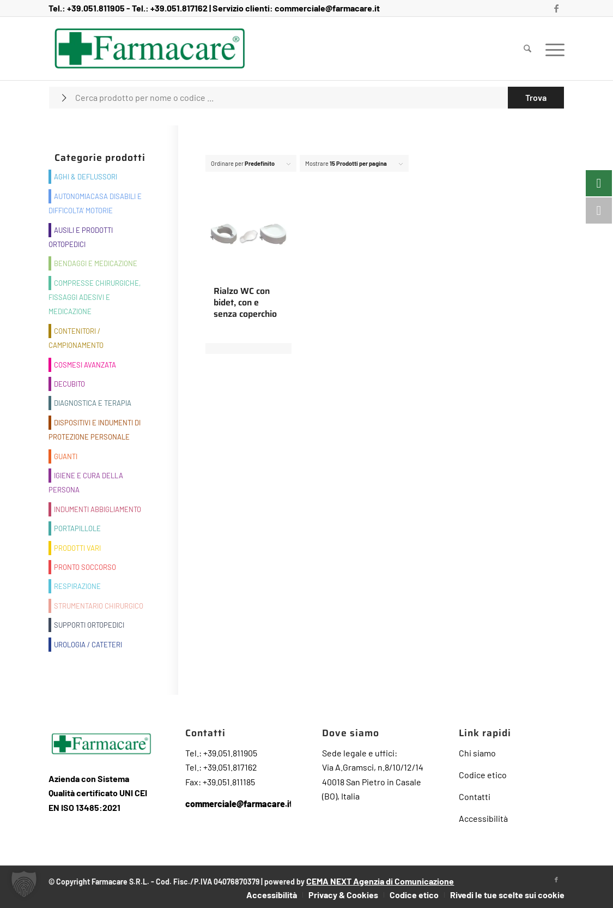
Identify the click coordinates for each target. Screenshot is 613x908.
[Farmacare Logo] (149, 48)
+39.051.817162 (179, 8)
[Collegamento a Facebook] (556, 8)
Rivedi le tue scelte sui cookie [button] (507, 894)
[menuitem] (527, 48)
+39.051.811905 (96, 8)
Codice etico (483, 774)
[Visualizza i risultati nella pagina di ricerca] (536, 98)
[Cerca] (527, 48)
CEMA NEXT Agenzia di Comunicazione (380, 881)
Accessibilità (483, 818)
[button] (24, 884)
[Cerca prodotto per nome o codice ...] (306, 98)
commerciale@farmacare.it (327, 8)
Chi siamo (477, 753)
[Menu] (551, 48)
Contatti (474, 796)
